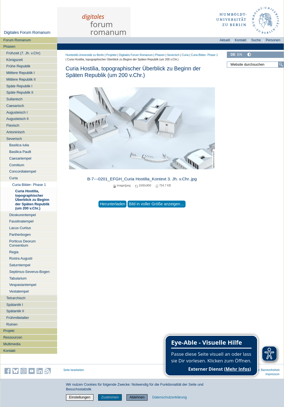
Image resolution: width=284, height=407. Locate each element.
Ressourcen (12, 337)
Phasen (9, 46)
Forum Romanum (17, 40)
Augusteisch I (17, 112)
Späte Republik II (19, 92)
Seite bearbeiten (74, 370)
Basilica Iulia (19, 145)
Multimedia (12, 344)
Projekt (8, 331)
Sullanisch (14, 99)
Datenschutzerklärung (169, 397)
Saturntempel (19, 265)
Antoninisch (15, 132)
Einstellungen (79, 397)
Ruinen (12, 324)
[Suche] (281, 65)
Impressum (272, 374)
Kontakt (9, 351)
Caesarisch (15, 106)
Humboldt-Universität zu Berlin (85, 55)
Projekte (111, 55)
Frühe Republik (18, 66)
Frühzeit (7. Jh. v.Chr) (23, 53)
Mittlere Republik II (21, 79)
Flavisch (12, 125)
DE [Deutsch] (232, 54)
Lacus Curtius (20, 228)
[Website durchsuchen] (255, 65)
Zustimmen (110, 397)
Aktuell (225, 40)
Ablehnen (137, 397)
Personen (273, 40)
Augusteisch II (17, 119)
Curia (13, 178)
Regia (13, 252)
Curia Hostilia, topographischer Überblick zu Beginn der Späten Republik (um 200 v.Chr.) (32, 199)
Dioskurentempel (22, 215)
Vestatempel (19, 291)
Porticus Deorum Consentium (22, 243)
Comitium (16, 165)
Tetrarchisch (16, 298)
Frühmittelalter (17, 318)
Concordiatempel (22, 171)
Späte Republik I (19, 86)
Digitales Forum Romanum (27, 32)
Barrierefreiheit (270, 370)
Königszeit (14, 60)
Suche (256, 40)
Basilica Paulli (20, 152)
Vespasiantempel (22, 285)
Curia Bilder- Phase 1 (29, 185)
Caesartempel (20, 158)
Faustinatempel (21, 221)
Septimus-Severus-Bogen (29, 272)
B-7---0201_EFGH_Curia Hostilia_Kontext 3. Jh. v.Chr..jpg (142, 178)
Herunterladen (112, 204)
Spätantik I (14, 305)
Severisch (14, 139)
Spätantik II (15, 311)
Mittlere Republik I (20, 73)
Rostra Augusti (20, 258)
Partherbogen (20, 234)
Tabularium (18, 278)
